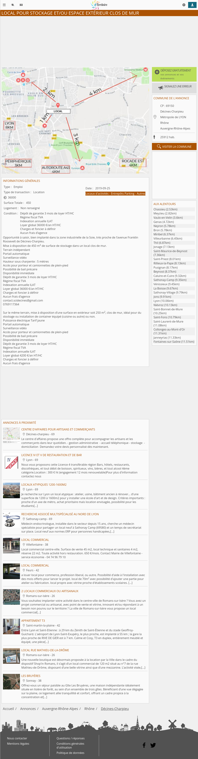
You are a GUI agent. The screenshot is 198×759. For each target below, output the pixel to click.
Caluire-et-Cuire (164, 276)
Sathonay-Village (164, 292)
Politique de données (70, 753)
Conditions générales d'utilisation (70, 745)
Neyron (158, 226)
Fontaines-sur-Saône (167, 342)
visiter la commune (174, 146)
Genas (158, 222)
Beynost (159, 272)
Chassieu (159, 209)
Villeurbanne (162, 238)
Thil (156, 243)
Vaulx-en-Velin (163, 218)
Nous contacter (17, 738)
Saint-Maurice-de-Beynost (170, 251)
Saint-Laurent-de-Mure (168, 321)
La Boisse (160, 288)
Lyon (157, 301)
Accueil (8, 708)
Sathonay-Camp (164, 280)
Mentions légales (18, 744)
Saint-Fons (160, 317)
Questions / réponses (71, 738)
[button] (174, 74)
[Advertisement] (99, 41)
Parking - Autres (134, 194)
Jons (156, 297)
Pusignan (160, 267)
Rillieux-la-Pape (164, 263)
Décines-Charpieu (172, 111)
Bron (157, 230)
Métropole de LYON (173, 117)
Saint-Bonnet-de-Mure (168, 309)
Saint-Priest (161, 259)
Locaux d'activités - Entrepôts (104, 194)
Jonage (158, 247)
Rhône (164, 123)
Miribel (158, 234)
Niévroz (159, 305)
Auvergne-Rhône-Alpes (175, 128)
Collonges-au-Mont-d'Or (169, 329)
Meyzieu (159, 213)
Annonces (28, 708)
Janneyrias (160, 338)
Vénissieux (160, 284)
